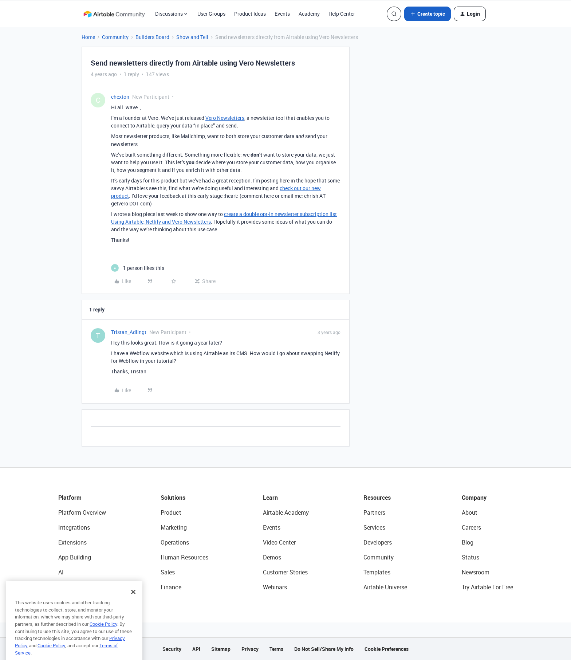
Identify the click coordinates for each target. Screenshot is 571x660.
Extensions (72, 542)
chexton (120, 96)
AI (61, 572)
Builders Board (152, 37)
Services (374, 527)
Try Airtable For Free (487, 587)
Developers (377, 542)
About (469, 512)
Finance (171, 587)
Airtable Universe (385, 587)
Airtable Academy (286, 512)
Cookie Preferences (387, 648)
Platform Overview (82, 512)
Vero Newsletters (224, 117)
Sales (168, 572)
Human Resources (184, 557)
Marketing (174, 527)
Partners (374, 512)
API (196, 648)
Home (88, 37)
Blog (467, 542)
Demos (272, 557)
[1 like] (137, 268)
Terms (276, 648)
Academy (309, 13)
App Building (74, 557)
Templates (376, 572)
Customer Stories (285, 572)
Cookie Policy (103, 640)
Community (115, 37)
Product (171, 512)
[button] (427, 14)
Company (474, 498)
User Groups (211, 13)
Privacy (250, 648)
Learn (270, 498)
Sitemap (221, 648)
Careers (471, 527)
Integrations (74, 527)
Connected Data (79, 587)
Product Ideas (250, 13)
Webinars (275, 587)
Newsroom (475, 572)
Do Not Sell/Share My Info (324, 648)
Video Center (279, 542)
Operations (175, 542)
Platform (70, 498)
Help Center (341, 13)
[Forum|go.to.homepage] (114, 14)
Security (171, 648)
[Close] (133, 609)
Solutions (173, 498)
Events (282, 13)
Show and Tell (192, 37)
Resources (377, 498)
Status (470, 557)
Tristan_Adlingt (128, 332)
